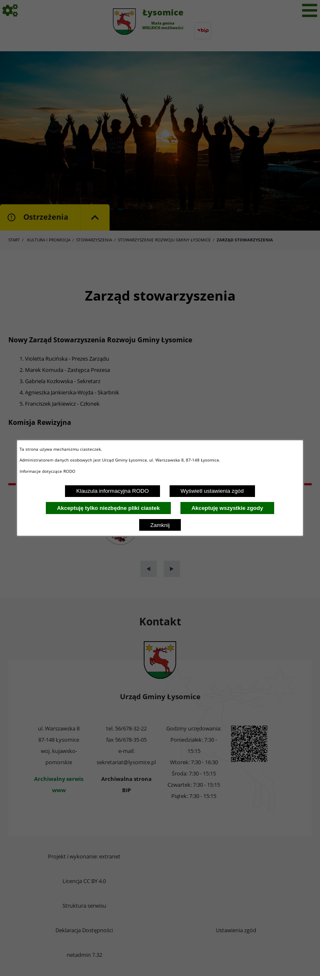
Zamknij (160, 525)
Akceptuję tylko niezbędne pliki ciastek (108, 508)
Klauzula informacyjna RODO (112, 491)
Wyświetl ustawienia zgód (212, 491)
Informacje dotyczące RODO (48, 471)
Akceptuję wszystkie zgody (227, 508)
